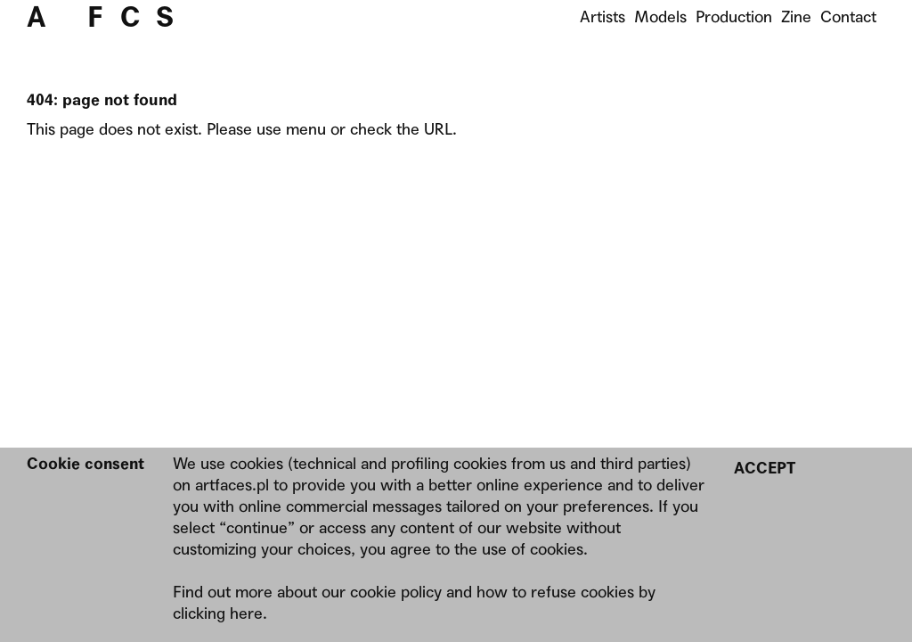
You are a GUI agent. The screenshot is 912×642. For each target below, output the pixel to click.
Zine (796, 16)
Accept (764, 468)
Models (660, 16)
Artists (602, 16)
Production (734, 16)
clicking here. (220, 613)
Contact (848, 16)
